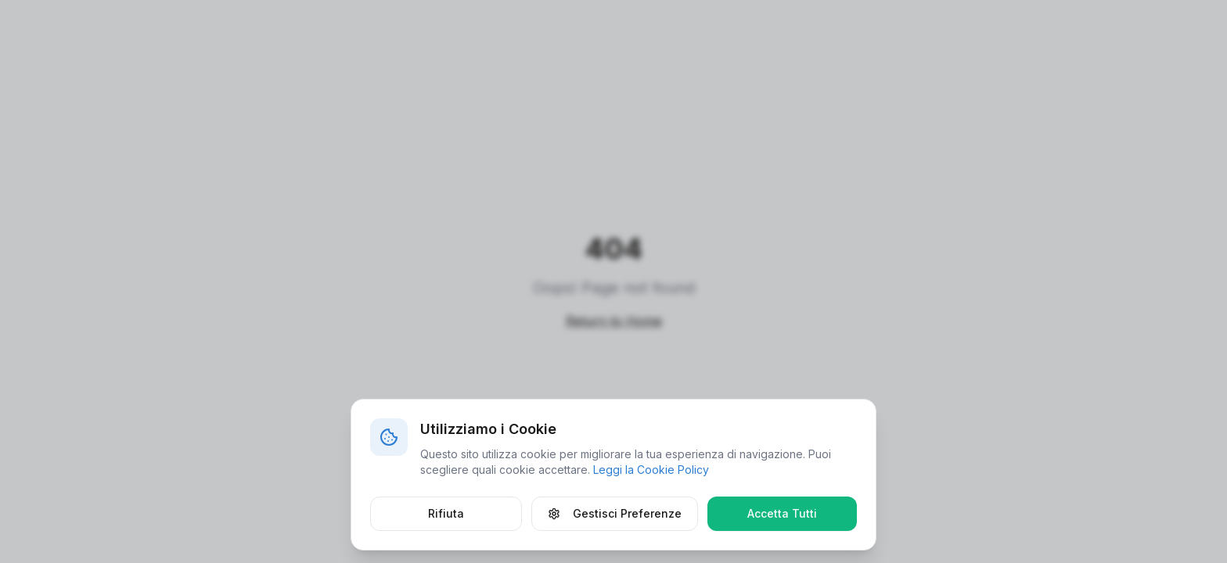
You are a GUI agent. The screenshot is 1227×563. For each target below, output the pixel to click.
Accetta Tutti (782, 513)
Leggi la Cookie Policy (651, 469)
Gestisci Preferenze (615, 513)
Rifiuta (446, 513)
